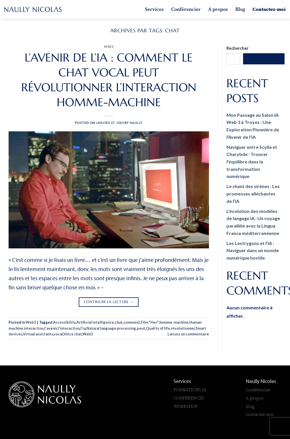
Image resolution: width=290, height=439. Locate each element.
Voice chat (73, 334)
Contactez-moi (269, 9)
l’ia (83, 328)
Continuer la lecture (109, 302)
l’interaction (69, 328)
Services (154, 9)
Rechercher (237, 48)
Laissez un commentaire (188, 334)
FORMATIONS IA (190, 390)
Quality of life (158, 328)
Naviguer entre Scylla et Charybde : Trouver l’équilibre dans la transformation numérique (251, 161)
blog (250, 406)
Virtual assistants (38, 334)
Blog (240, 9)
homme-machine (173, 322)
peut (141, 328)
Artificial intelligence (95, 322)
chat (119, 322)
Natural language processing (111, 328)
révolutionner (183, 328)
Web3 (108, 46)
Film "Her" (150, 322)
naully (136, 122)
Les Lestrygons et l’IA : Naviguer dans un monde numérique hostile (252, 250)
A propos (218, 9)
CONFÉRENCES (188, 398)
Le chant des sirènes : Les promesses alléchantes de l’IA (253, 193)
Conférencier (186, 9)
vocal (58, 334)
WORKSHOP (185, 406)
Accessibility (64, 322)
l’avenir (50, 328)
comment (131, 322)
